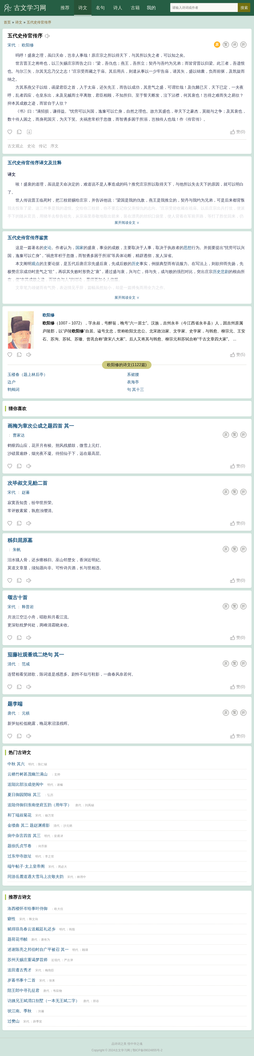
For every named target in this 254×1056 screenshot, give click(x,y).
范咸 (26, 664)
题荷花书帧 (18, 939)
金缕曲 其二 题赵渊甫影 (29, 825)
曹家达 (19, 435)
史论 (31, 146)
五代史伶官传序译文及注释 (35, 162)
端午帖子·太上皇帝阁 (26, 866)
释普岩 (28, 607)
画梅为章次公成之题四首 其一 (41, 426)
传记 (43, 146)
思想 (188, 248)
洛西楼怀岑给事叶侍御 (28, 908)
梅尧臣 (49, 970)
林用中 (81, 877)
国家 (80, 248)
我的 (151, 7)
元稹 (26, 713)
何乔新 (42, 846)
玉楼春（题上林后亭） (28, 374)
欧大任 (58, 909)
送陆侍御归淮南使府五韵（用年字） (40, 805)
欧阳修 (28, 45)
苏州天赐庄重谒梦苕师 (28, 960)
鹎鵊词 (14, 389)
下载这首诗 (29, 132)
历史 (136, 264)
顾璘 (85, 950)
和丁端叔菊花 (20, 815)
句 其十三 (135, 389)
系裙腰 (133, 374)
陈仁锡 (42, 764)
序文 (54, 146)
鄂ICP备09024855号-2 (147, 1050)
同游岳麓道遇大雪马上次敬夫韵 (36, 876)
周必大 (62, 866)
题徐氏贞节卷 (20, 846)
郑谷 (96, 1001)
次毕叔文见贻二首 (28, 483)
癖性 (12, 919)
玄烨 (57, 774)
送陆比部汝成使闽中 (26, 784)
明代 (31, 764)
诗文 (82, 7)
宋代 (12, 45)
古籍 (135, 7)
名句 (100, 7)
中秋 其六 (16, 764)
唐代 (12, 713)
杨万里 (49, 815)
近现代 (55, 960)
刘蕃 (41, 1011)
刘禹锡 (89, 805)
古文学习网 (30, 7)
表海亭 (133, 382)
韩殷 (72, 929)
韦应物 (57, 991)
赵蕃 (26, 492)
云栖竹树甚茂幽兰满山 (28, 774)
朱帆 (17, 549)
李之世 (49, 856)
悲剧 (225, 271)
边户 (12, 382)
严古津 (68, 960)
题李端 (15, 704)
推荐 (65, 7)
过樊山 (14, 1021)
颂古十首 (18, 597)
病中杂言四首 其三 (24, 835)
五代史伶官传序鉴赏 (28, 237)
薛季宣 (37, 1021)
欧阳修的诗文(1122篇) (126, 365)
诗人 (117, 7)
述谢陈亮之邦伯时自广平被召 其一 (38, 949)
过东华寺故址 (20, 856)
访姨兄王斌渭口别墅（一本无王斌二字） (44, 1001)
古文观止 (16, 146)
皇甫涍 (58, 836)
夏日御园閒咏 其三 (24, 794)
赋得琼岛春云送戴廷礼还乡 (32, 929)
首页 (7, 22)
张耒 (52, 980)
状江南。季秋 (20, 1011)
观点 (36, 264)
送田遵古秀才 (20, 970)
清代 (12, 664)
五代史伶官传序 (39, 22)
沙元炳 (67, 825)
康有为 (45, 939)
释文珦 (33, 919)
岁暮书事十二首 (22, 980)
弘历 (50, 795)
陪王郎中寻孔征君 (24, 990)
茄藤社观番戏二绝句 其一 (36, 654)
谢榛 (60, 785)
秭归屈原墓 (20, 540)
